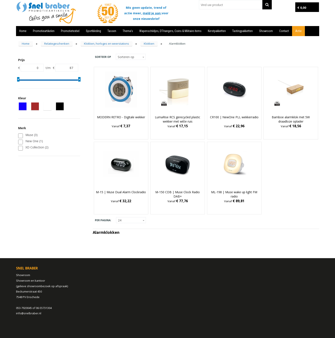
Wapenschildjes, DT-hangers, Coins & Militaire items (170, 31)
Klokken (149, 43)
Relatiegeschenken (56, 43)
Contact (284, 31)
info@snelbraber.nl (28, 313)
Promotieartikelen (43, 31)
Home (22, 31)
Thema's (128, 31)
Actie (298, 31)
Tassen (111, 31)
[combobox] (230, 4)
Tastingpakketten (242, 31)
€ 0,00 (301, 8)
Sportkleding (93, 31)
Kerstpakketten (217, 31)
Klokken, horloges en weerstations (106, 43)
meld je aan (152, 13)
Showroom (266, 31)
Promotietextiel (70, 31)
